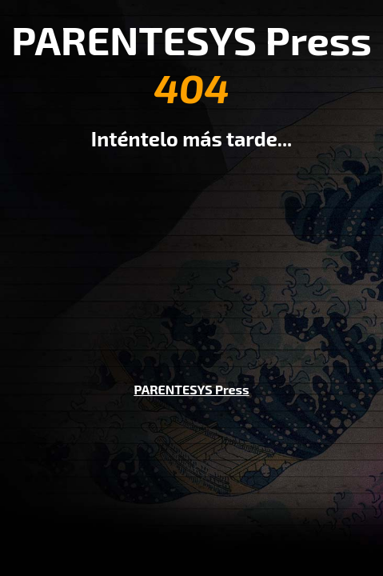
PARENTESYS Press (191, 389)
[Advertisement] (192, 254)
